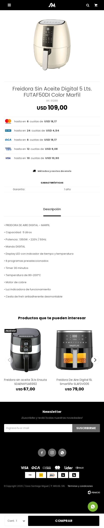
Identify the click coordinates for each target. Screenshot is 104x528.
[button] (95, 360)
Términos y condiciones (80, 486)
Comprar (63, 520)
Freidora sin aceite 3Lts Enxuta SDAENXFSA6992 (25, 382)
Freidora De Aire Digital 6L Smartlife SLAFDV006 (74, 382)
